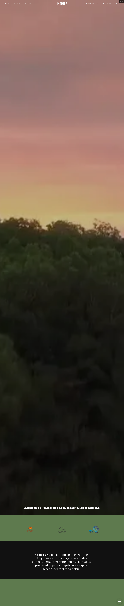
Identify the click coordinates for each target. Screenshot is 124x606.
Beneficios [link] (107, 4)
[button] (117, 4)
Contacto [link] (28, 4)
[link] (62, 4)
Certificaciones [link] (92, 4)
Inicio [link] (7, 4)
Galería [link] (17, 4)
